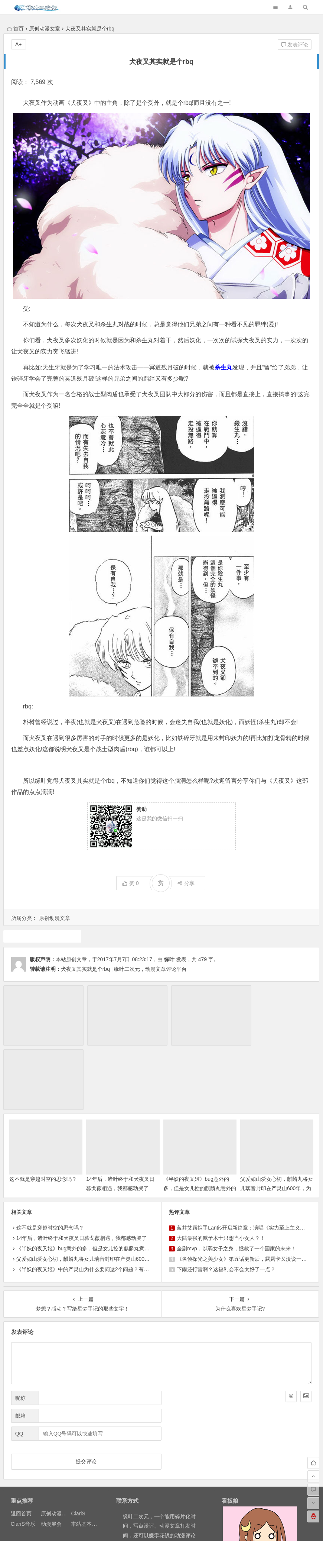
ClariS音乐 (23, 1457)
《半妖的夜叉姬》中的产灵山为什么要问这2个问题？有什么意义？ (93, 1202)
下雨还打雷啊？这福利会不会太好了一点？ (226, 1202)
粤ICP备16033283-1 (213, 1528)
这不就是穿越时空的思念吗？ (43, 1112)
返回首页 (21, 1446)
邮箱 (20, 1348)
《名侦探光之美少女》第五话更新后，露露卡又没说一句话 (244, 1192)
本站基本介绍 (86, 1457)
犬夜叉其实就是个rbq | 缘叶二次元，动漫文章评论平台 (124, 969)
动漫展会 (51, 1457)
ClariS (78, 1446)
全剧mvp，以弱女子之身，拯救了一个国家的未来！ (236, 1182)
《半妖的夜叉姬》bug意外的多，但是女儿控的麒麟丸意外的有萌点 (199, 1121)
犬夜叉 (42, 936)
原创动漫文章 (44, 29)
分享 (186, 883)
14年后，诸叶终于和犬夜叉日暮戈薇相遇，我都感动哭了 (81, 1171)
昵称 (20, 1331)
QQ (19, 1366)
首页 (15, 29)
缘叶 (169, 959)
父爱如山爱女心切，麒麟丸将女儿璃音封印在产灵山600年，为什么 (276, 1121)
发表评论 (295, 45)
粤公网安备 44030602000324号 (129, 1528)
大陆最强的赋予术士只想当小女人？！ (221, 1171)
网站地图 (178, 1528)
